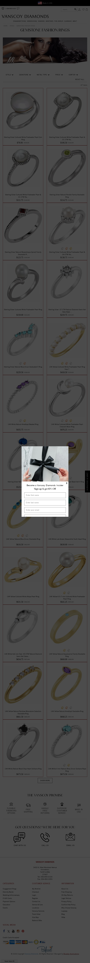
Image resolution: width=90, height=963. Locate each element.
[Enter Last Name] (45, 502)
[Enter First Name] (45, 495)
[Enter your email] (45, 510)
